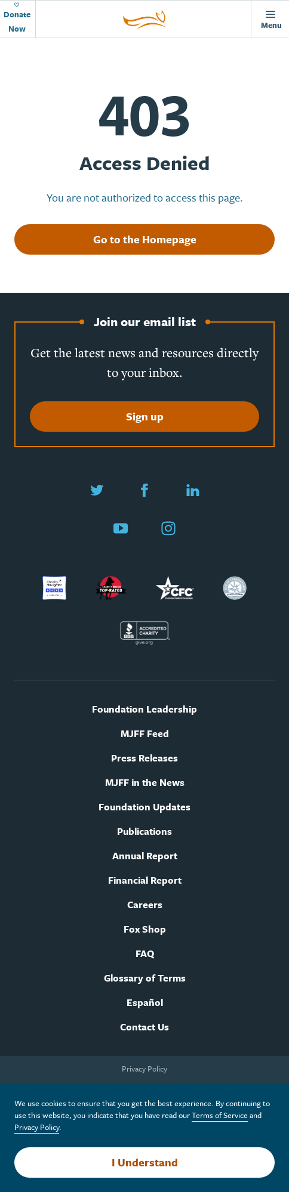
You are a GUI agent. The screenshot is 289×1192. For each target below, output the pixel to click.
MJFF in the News (145, 783)
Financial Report (145, 880)
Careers (144, 905)
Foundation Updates (144, 807)
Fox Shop (145, 929)
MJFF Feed (145, 734)
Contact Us (144, 1027)
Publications (144, 831)
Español (145, 1003)
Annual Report (144, 856)
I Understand (145, 1162)
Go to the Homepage (144, 239)
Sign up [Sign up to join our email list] (145, 416)
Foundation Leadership (144, 709)
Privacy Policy (144, 1068)
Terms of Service (220, 1115)
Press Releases (144, 758)
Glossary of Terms (145, 978)
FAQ (145, 954)
